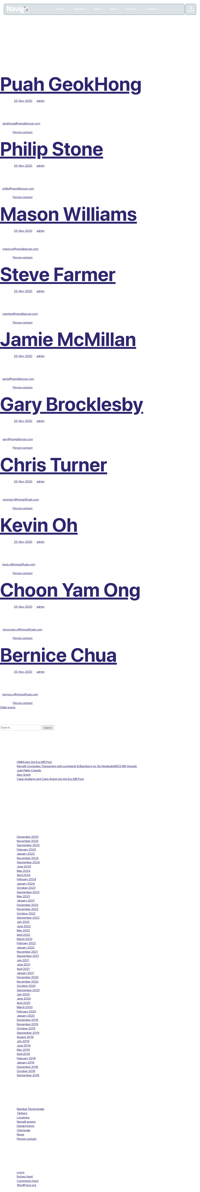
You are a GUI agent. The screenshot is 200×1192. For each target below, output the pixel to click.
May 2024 (23, 871)
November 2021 (27, 952)
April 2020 (23, 1003)
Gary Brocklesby (71, 404)
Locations (23, 1117)
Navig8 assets (26, 1121)
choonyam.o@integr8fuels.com (22, 629)
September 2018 (28, 1075)
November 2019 (27, 1024)
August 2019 (25, 1037)
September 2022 (28, 917)
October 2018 (26, 1071)
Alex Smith (24, 775)
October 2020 (26, 986)
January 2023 (26, 900)
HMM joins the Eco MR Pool (34, 762)
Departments (25, 1126)
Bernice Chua (58, 655)
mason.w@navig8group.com (20, 249)
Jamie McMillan (68, 339)
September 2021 (28, 956)
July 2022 (23, 922)
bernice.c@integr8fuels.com (20, 694)
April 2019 (23, 1054)
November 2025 (28, 841)
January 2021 (25, 973)
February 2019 (26, 1058)
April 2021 (23, 969)
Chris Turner (53, 464)
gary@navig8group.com (17, 439)
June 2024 (24, 866)
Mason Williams (68, 214)
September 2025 (28, 845)
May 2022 (23, 930)
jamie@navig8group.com (18, 379)
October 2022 (26, 913)
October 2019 (26, 1028)
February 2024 (26, 879)
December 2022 (27, 905)
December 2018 (27, 1067)
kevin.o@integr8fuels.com (18, 564)
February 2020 (26, 1011)
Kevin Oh (39, 525)
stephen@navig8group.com (20, 314)
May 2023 (23, 896)
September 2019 (28, 1033)
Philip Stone (51, 149)
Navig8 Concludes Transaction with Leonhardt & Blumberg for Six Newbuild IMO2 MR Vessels (77, 766)
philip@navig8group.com (18, 188)
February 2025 (26, 849)
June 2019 (24, 1045)
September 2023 (28, 892)
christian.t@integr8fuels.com (20, 499)
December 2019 (27, 1020)
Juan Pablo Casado (29, 770)
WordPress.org (26, 1185)
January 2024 (26, 883)
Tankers (22, 1113)
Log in (20, 1172)
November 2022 (27, 909)
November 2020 (28, 981)
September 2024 (28, 862)
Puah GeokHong (71, 84)
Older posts (7, 707)
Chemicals (23, 1130)
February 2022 (26, 943)
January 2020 (26, 1015)
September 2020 (28, 990)
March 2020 (25, 1007)
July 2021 (23, 960)
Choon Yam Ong (70, 590)
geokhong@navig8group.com (21, 123)
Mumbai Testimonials (30, 1109)
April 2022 (23, 935)
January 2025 (26, 854)
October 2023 (26, 888)
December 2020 (28, 977)
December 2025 (28, 837)
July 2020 (23, 994)
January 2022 (26, 947)
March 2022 (24, 939)
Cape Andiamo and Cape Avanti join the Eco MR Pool (50, 779)
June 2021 (23, 964)
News (20, 1134)
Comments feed (27, 1181)
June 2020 (24, 998)
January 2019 (25, 1062)
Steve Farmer (58, 274)
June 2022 (24, 926)
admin (40, 101)
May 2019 (23, 1050)
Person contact (23, 132)
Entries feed (25, 1176)
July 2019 (23, 1041)
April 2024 (24, 875)
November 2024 (28, 858)
